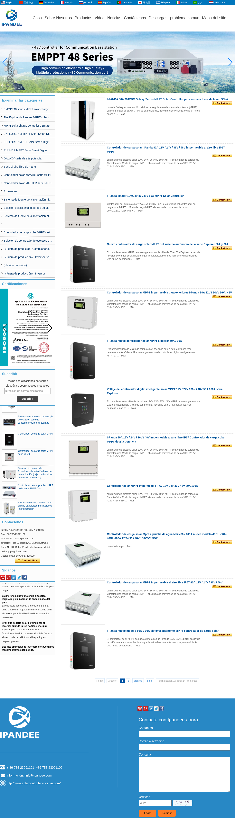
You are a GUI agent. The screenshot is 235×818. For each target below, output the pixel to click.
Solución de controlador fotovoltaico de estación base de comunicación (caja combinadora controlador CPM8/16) (28, 240)
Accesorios (10, 191)
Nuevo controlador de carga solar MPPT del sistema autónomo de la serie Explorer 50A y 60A (168, 244)
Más (122, 114)
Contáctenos (135, 18)
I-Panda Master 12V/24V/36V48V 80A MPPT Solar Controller (145, 195)
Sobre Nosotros (58, 18)
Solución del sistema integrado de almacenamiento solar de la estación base (28, 207)
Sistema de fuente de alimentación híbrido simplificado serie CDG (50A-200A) (28, 199)
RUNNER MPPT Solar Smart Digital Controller (28, 150)
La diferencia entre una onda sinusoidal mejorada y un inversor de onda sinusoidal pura (26, 600)
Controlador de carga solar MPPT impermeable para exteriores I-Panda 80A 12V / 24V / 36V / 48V (169, 292)
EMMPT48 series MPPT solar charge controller (28, 109)
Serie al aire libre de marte (20, 166)
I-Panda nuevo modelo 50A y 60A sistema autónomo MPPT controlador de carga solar (163, 630)
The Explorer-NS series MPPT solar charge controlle (28, 117)
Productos (83, 18)
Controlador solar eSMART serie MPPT (28, 174)
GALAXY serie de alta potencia (23, 158)
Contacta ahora (27, 560)
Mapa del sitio (214, 18)
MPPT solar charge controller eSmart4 (27, 125)
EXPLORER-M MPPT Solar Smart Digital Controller (28, 133)
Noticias (114, 18)
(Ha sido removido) (15, 265)
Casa (37, 18)
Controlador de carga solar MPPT (35, 435)
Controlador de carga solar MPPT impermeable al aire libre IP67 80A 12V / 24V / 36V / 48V (164, 582)
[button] (113, 90)
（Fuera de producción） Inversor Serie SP (28, 257)
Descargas (158, 18)
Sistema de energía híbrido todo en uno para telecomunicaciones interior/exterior (35, 507)
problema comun (184, 18)
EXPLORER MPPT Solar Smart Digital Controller (28, 142)
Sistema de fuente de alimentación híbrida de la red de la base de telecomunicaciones (28, 216)
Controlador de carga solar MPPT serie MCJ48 (28, 232)
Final (149, 680)
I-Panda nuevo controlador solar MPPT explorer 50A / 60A (144, 340)
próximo (138, 680)
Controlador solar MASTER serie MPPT (28, 183)
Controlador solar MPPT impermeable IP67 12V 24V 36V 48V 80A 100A (152, 485)
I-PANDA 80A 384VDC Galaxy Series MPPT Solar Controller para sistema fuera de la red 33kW (167, 99)
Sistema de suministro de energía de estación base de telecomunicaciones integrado (35, 421)
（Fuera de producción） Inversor (24, 273)
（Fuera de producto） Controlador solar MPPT (28, 248)
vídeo (100, 18)
